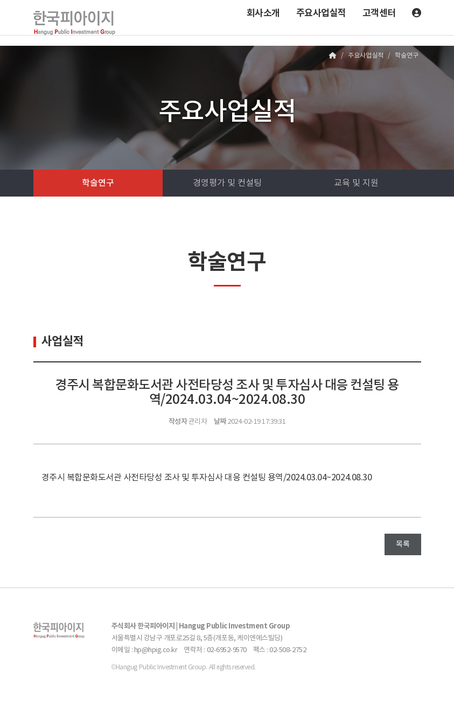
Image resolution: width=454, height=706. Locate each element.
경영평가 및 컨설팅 (227, 183)
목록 (402, 544)
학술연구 (98, 183)
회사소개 (263, 13)
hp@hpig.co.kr (156, 650)
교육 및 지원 (356, 183)
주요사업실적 (321, 13)
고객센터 (379, 13)
